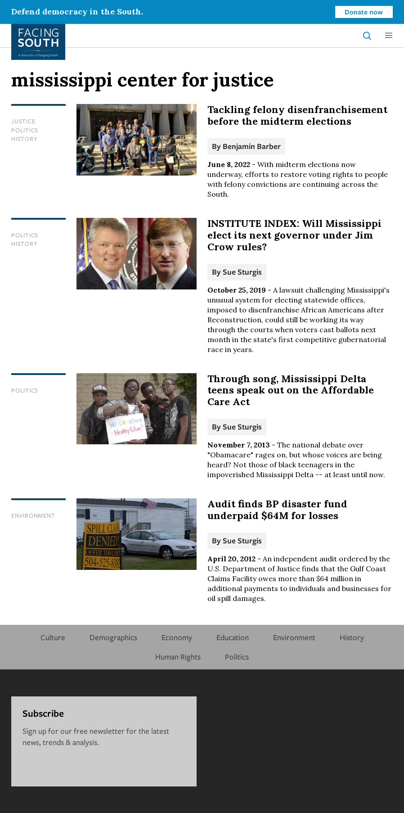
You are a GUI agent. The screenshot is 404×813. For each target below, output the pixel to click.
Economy (177, 637)
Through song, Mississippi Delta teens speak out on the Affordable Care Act (290, 390)
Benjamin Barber (252, 146)
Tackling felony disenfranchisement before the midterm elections (297, 115)
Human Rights (178, 656)
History (24, 139)
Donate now (364, 11)
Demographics (113, 637)
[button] (388, 35)
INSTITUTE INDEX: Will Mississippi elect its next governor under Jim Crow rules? (294, 235)
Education (232, 637)
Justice (23, 121)
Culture (52, 637)
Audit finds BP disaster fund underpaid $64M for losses (277, 509)
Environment (33, 515)
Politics (24, 130)
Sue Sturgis (242, 271)
